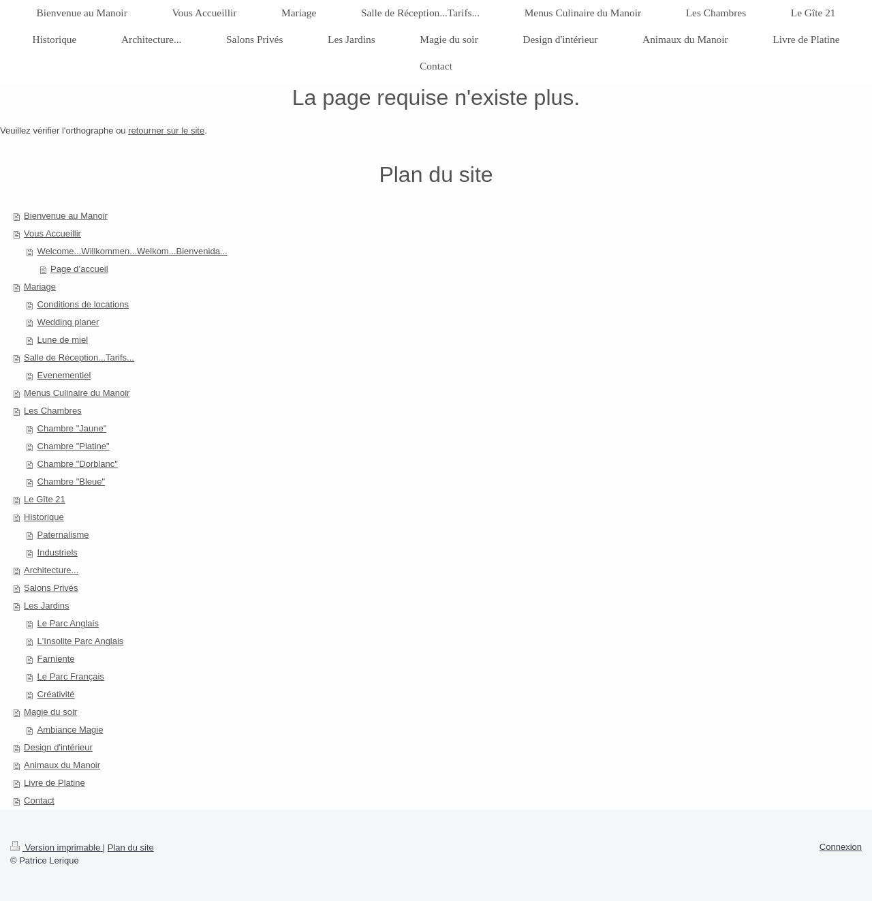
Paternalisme (63, 535)
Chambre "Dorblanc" (77, 464)
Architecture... (51, 570)
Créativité (56, 694)
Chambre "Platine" (73, 446)
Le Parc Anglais (68, 623)
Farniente (56, 659)
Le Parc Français (70, 676)
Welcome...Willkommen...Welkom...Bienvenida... (132, 251)
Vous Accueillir (52, 233)
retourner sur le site (166, 130)
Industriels (57, 552)
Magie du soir (50, 712)
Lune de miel (62, 340)
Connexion (841, 847)
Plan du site (131, 847)
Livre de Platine (54, 783)
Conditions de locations (83, 304)
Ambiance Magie (70, 729)
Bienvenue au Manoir (66, 216)
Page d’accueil (79, 269)
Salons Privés (51, 588)
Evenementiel (64, 375)
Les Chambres (53, 411)
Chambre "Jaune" (72, 428)
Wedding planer (68, 322)
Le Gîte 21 (44, 499)
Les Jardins (46, 605)
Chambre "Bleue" (71, 481)
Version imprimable (56, 847)
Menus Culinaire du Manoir (76, 393)
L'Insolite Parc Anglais (80, 641)
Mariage (40, 286)
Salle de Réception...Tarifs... (79, 357)
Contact (39, 800)
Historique (44, 517)
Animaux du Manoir (62, 765)
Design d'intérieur (58, 747)
